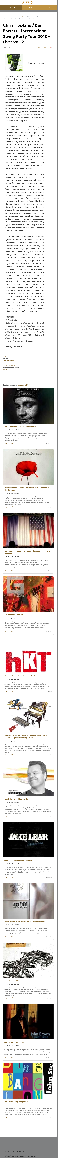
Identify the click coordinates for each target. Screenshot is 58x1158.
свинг (5, 370)
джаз (5, 356)
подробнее (8, 443)
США (13, 365)
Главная (5, 17)
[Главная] (28, 2)
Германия (6, 365)
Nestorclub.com (31, 1156)
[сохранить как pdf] (51, 48)
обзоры (11, 17)
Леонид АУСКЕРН (9, 361)
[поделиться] (39, 48)
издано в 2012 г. (21, 17)
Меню (32, 7)
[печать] (45, 48)
